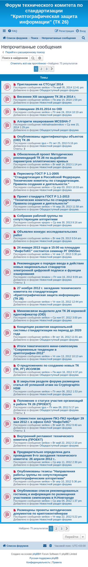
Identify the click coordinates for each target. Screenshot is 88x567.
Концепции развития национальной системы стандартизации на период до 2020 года (47, 330)
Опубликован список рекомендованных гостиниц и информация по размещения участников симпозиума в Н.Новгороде (45, 494)
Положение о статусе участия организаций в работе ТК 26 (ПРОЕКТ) (48, 402)
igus (44, 143)
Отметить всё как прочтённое (28, 63)
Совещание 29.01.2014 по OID (39, 109)
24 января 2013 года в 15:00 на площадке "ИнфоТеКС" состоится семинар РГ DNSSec (46, 249)
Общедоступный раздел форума (58, 90)
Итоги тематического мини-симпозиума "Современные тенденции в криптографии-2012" (45, 349)
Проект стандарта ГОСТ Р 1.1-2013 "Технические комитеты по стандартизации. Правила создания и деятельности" (47, 200)
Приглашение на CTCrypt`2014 (40, 84)
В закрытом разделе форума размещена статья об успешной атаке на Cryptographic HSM (46, 385)
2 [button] (41, 69)
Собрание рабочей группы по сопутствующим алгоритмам (38, 217)
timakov (46, 277)
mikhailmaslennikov (53, 124)
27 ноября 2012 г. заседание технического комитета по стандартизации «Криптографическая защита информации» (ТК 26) (47, 293)
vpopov (46, 222)
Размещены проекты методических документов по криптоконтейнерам (42, 511)
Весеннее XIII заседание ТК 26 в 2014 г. (46, 96)
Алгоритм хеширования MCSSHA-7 (44, 121)
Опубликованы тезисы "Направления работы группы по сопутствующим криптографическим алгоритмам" (44, 475)
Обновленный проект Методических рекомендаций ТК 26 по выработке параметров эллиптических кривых (43, 157)
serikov (46, 87)
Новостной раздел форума (55, 102)
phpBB (36, 554)
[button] (52, 69)
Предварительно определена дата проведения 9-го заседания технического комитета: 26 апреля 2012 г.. (45, 455)
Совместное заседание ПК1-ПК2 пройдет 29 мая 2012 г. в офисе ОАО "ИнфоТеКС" (48, 420)
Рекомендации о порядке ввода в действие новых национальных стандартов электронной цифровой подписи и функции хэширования (48, 269)
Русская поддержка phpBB (44, 558)
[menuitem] (12, 31)
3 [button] (46, 69)
